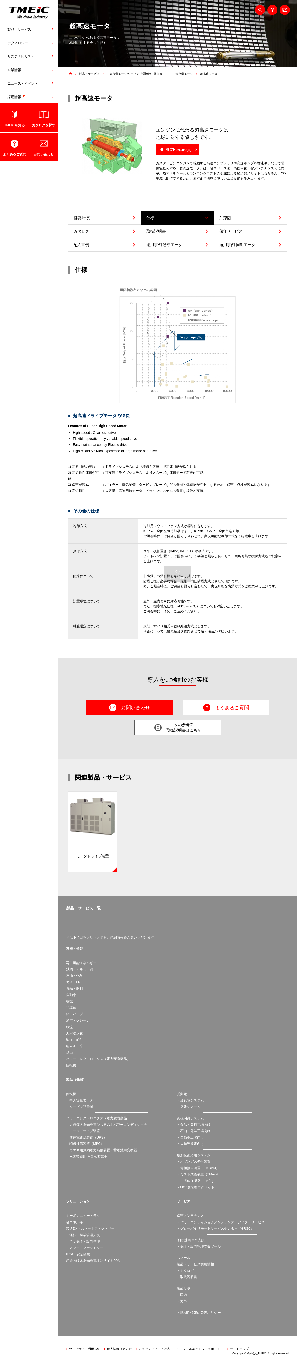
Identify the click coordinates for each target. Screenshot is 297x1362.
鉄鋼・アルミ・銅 (79, 969)
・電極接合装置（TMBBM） (198, 1168)
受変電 (182, 1094)
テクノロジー (17, 43)
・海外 (182, 1301)
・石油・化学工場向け (194, 1131)
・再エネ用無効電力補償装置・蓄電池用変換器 (101, 1150)
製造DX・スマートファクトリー (90, 1228)
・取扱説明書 (187, 1277)
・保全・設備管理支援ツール (199, 1246)
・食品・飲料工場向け (194, 1125)
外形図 (225, 218)
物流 (69, 1027)
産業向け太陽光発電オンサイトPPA (93, 1260)
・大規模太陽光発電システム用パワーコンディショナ (106, 1125)
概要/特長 (82, 218)
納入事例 (81, 245)
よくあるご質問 (14, 154)
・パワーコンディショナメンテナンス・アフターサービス (221, 1222)
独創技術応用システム (194, 1155)
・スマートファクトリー (84, 1248)
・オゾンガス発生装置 (194, 1161)
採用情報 (17, 96)
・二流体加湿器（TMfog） (197, 1181)
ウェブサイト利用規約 (84, 1349)
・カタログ (185, 1271)
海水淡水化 (74, 1033)
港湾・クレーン (78, 1020)
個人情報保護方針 (119, 1349)
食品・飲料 (74, 988)
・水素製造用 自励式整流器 (87, 1157)
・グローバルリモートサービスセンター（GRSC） (215, 1228)
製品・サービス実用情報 (195, 1264)
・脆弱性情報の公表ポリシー (199, 1313)
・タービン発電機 (79, 1107)
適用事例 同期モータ (237, 245)
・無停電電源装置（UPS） (86, 1137)
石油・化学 (74, 976)
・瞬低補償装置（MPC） (85, 1144)
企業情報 (14, 70)
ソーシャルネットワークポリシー (199, 1349)
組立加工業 (74, 1046)
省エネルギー (76, 1222)
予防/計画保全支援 (191, 1240)
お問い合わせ (44, 154)
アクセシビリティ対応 (154, 1349)
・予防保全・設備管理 (83, 1241)
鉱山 (69, 1052)
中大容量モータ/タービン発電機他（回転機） (136, 73)
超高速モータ (208, 73)
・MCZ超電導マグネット (195, 1187)
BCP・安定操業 (78, 1254)
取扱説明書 (156, 231)
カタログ (81, 231)
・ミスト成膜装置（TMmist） (199, 1174)
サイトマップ (239, 1349)
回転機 (71, 1065)
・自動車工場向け (190, 1137)
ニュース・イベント (22, 83)
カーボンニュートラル (83, 1216)
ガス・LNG (74, 982)
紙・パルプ (74, 1014)
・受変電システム (190, 1100)
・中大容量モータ (79, 1100)
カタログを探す (43, 125)
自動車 (71, 995)
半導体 (71, 1008)
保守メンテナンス (190, 1216)
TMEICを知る (14, 125)
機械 (69, 1001)
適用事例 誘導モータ (164, 245)
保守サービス (230, 231)
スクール (183, 1258)
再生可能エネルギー (81, 963)
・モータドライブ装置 (83, 1131)
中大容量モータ (183, 73)
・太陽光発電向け (190, 1144)
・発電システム (188, 1107)
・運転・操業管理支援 (83, 1235)
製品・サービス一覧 (83, 908)
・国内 (182, 1295)
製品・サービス (19, 29)
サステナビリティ (21, 56)
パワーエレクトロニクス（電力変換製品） (98, 1059)
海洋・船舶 (74, 1040)
